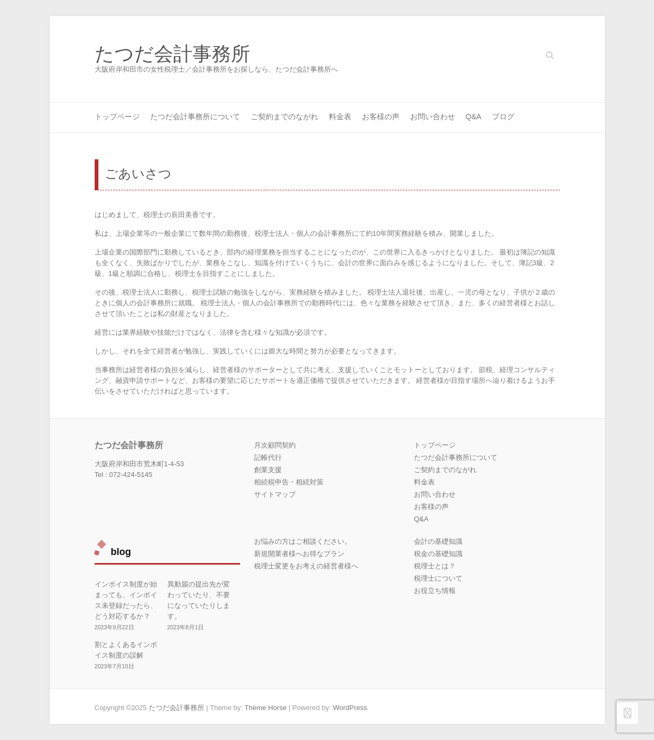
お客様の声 (380, 116)
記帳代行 (268, 457)
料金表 (340, 116)
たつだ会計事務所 (172, 54)
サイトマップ (275, 494)
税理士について (438, 578)
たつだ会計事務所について (195, 116)
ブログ (503, 116)
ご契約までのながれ (284, 116)
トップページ (117, 116)
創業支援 (268, 470)
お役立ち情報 (435, 591)
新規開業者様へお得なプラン (299, 554)
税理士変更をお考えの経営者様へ (306, 566)
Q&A (474, 116)
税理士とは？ (435, 566)
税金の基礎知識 (438, 554)
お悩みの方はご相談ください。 (302, 541)
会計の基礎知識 (438, 541)
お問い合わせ (432, 116)
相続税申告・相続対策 (289, 482)
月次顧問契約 (275, 445)
